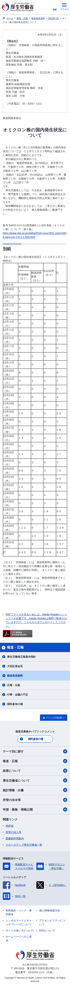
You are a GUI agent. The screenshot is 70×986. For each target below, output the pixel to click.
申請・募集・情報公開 (35, 809)
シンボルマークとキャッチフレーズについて (19, 922)
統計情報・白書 (35, 790)
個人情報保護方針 (49, 910)
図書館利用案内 (15, 838)
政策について (35, 771)
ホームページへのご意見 (19, 938)
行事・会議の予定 (17, 694)
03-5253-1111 (36, 972)
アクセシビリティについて (52, 922)
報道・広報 (35, 761)
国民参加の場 (15, 704)
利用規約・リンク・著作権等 (19, 912)
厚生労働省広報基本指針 (21, 656)
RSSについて (47, 930)
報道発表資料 (15, 675)
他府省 (9, 825)
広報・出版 (13, 685)
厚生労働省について (35, 780)
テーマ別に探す (35, 751)
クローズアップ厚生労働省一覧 (24, 844)
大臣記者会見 (15, 666)
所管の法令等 (35, 800)
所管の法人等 (13, 832)
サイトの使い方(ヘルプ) (19, 930)
